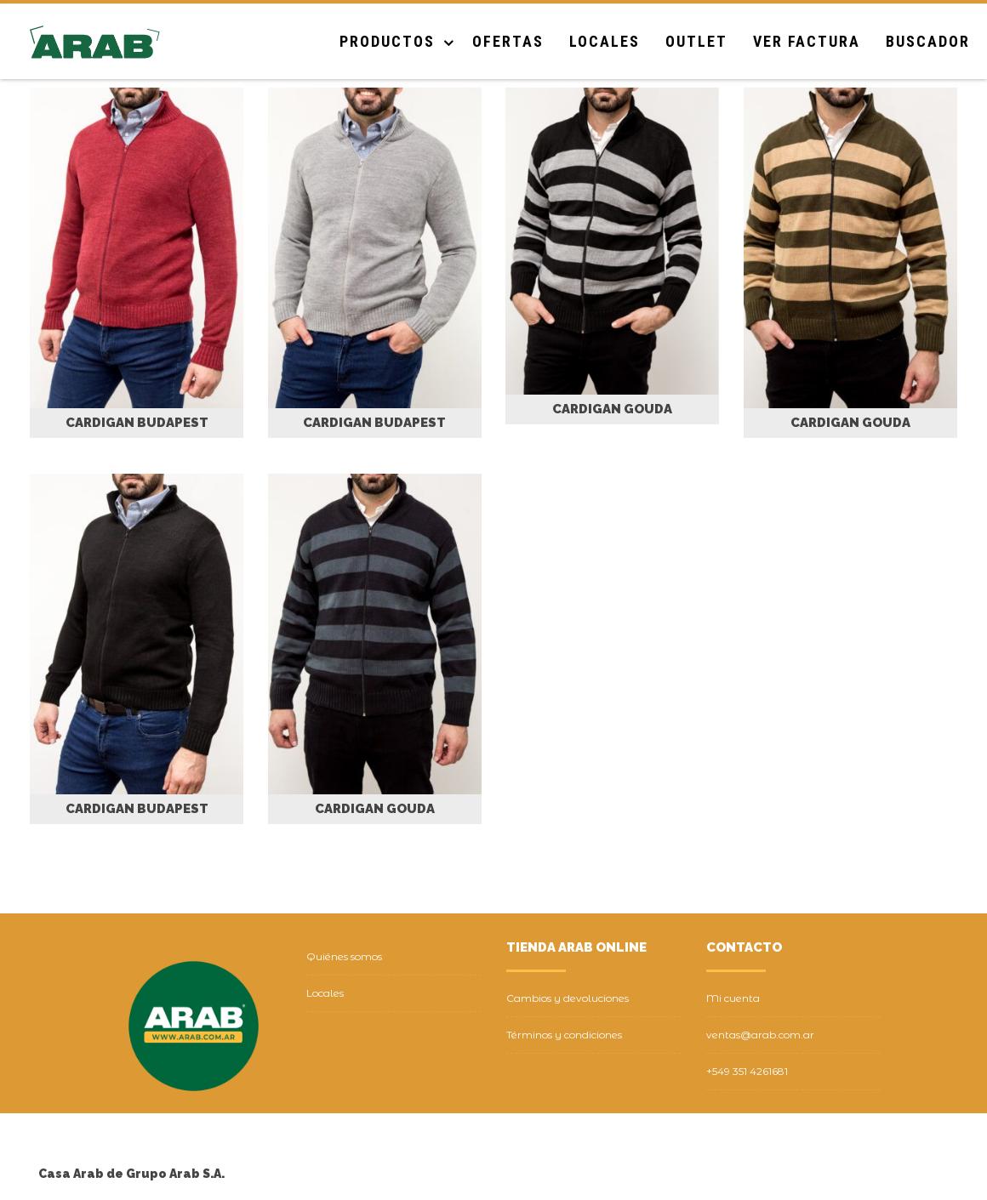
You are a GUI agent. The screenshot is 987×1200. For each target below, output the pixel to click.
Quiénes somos (344, 956)
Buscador (928, 41)
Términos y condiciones (564, 1034)
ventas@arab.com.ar (760, 1034)
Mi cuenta (733, 998)
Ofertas (508, 41)
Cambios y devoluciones (567, 998)
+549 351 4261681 (747, 1071)
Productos (387, 41)
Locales (604, 41)
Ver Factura (806, 41)
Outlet (696, 41)
